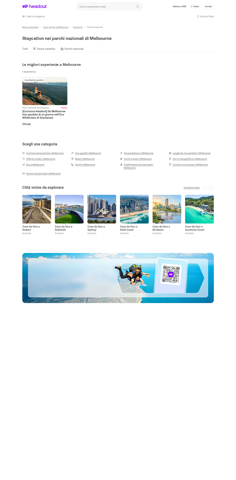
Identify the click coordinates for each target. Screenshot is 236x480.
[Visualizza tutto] (192, 187)
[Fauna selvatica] (46, 48)
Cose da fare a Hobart (31, 228)
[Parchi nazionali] (73, 48)
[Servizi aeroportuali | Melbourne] (41, 173)
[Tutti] (25, 48)
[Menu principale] (30, 27)
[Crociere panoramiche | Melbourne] (43, 153)
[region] (118, 48)
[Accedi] (208, 6)
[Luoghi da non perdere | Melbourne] (189, 153)
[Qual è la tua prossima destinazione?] (109, 6)
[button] (194, 6)
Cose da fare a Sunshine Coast (194, 228)
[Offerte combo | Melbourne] (38, 158)
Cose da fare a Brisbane (161, 228)
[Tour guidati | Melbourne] (86, 153)
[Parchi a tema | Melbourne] (136, 158)
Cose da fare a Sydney (96, 228)
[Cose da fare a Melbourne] (55, 27)
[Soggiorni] (78, 27)
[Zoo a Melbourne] (33, 164)
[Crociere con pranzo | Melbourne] (188, 164)
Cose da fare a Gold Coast (128, 228)
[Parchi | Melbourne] (83, 164)
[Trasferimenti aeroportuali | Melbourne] (142, 166)
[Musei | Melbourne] (83, 158)
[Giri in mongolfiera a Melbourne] (188, 158)
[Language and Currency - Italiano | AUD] (179, 6)
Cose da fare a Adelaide (63, 228)
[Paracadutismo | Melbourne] (136, 153)
